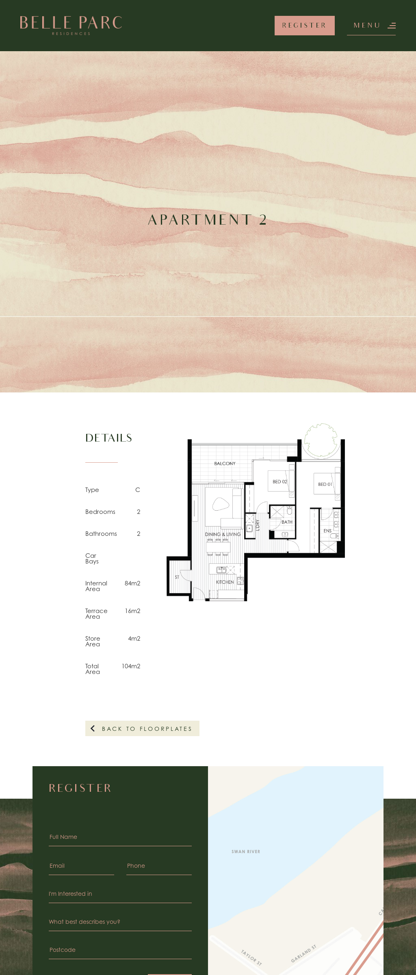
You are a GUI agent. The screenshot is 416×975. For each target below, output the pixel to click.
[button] (371, 25)
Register (304, 26)
